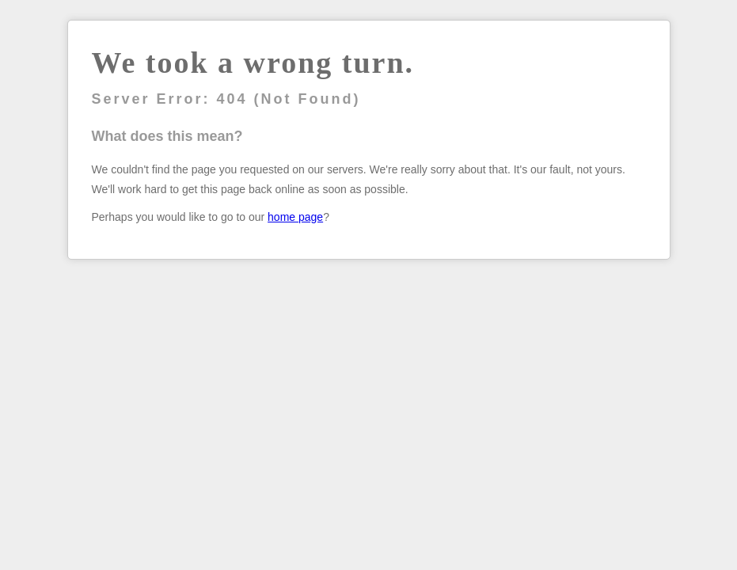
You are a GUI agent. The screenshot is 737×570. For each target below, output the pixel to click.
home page (295, 217)
